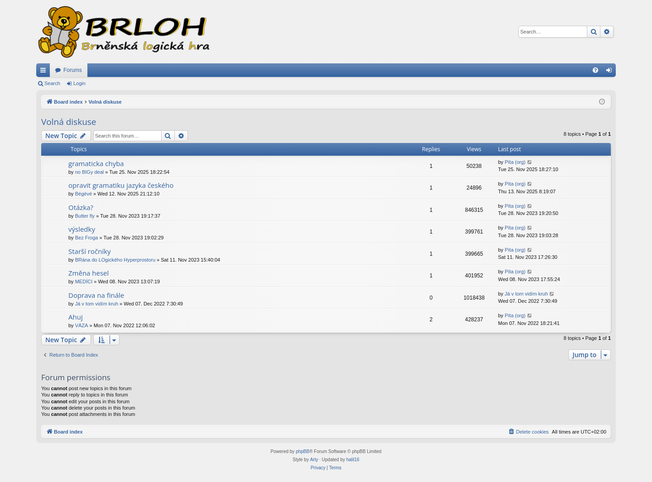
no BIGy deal (89, 172)
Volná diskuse (68, 122)
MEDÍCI (84, 281)
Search (52, 83)
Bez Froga (86, 237)
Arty (314, 459)
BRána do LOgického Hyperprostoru (115, 259)
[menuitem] (595, 70)
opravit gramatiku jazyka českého (120, 185)
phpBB (302, 451)
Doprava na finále (96, 295)
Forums (72, 70)
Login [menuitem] (611, 72)
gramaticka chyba (96, 163)
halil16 (353, 459)
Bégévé (83, 193)
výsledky (81, 229)
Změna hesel (88, 272)
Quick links (45, 72)
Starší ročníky (89, 251)
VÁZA (81, 325)
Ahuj (75, 316)
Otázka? (80, 207)
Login (79, 83)
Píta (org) (515, 162)
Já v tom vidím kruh (96, 303)
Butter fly (85, 216)
